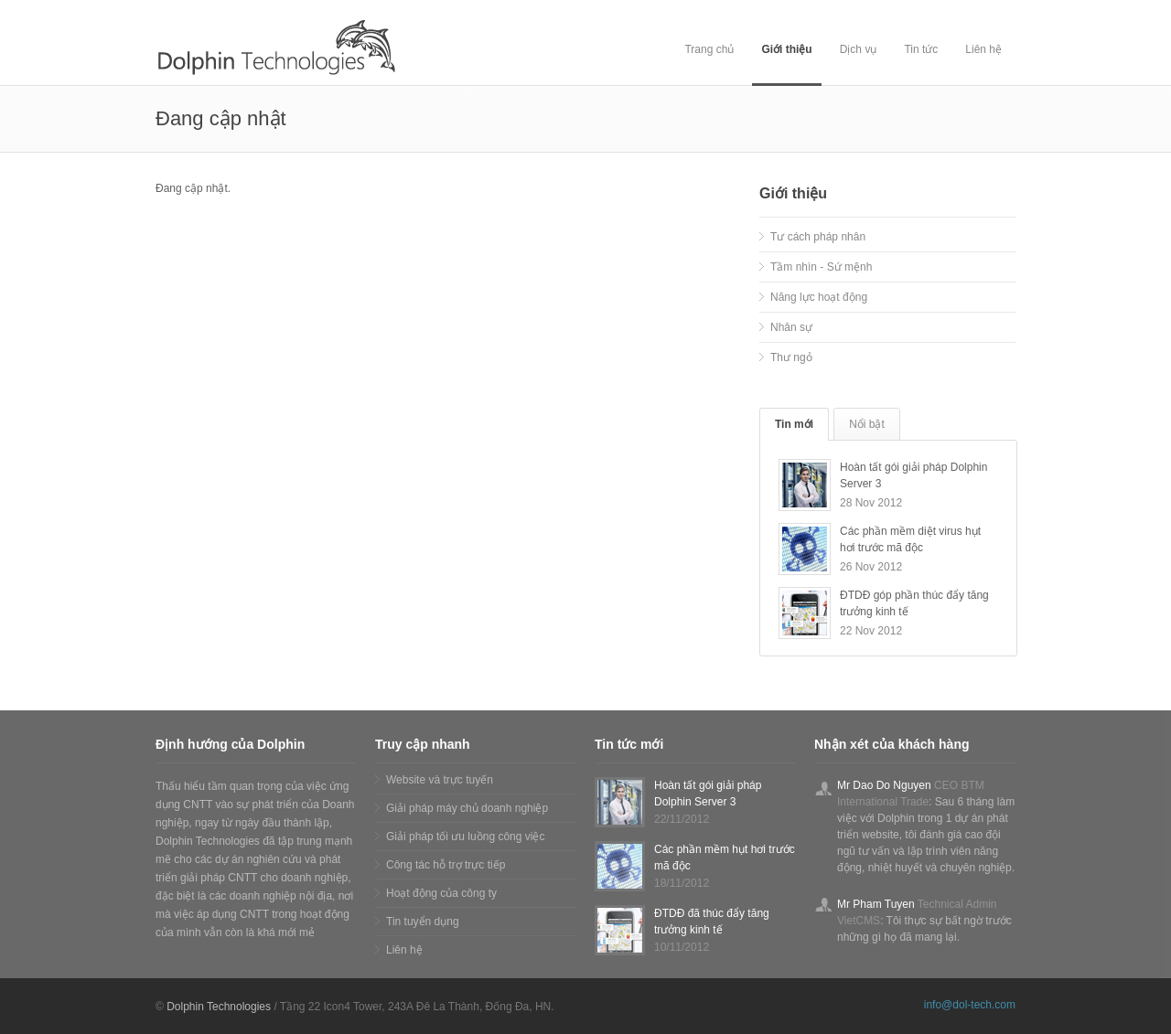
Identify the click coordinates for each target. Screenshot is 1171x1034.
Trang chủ (709, 49)
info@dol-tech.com (969, 1004)
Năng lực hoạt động (818, 297)
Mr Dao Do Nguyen (884, 785)
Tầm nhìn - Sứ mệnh (821, 267)
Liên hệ (983, 49)
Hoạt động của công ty (441, 893)
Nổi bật (867, 424)
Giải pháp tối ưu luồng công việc (465, 836)
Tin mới (794, 424)
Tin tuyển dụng (422, 921)
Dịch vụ (858, 49)
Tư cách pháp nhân (817, 236)
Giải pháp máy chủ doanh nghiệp (467, 808)
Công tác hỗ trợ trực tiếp (445, 864)
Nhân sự (791, 327)
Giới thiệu (786, 49)
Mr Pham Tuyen (876, 904)
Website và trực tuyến (439, 779)
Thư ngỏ (791, 357)
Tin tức (921, 49)
